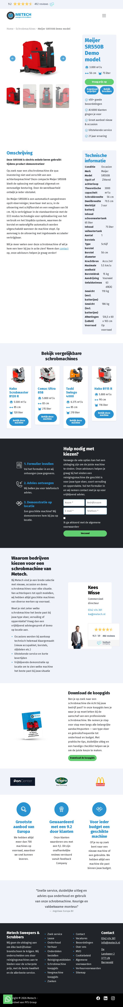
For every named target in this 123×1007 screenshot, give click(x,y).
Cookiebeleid (83, 955)
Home (10, 28)
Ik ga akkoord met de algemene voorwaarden (81, 525)
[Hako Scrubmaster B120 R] (19, 375)
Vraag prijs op (99, 82)
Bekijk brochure (107, 90)
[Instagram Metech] (113, 998)
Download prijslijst (92, 90)
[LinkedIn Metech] (106, 998)
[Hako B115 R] (104, 375)
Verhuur (52, 946)
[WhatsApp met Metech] (7, 999)
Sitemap (80, 972)
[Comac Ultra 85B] (47, 375)
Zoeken (51, 981)
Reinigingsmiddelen (59, 959)
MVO (78, 951)
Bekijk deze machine (19, 421)
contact (64, 248)
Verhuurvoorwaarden (88, 968)
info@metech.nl (110, 942)
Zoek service (54, 934)
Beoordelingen (84, 942)
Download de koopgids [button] (82, 758)
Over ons (81, 946)
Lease (50, 938)
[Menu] (104, 16)
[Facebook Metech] (98, 998)
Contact (80, 934)
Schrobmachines (25, 28)
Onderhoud (54, 942)
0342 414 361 (95, 609)
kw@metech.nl (96, 614)
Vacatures (81, 938)
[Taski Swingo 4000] (76, 375)
